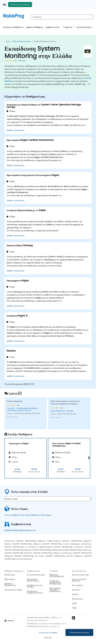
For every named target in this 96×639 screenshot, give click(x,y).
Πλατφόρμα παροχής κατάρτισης (55, 590)
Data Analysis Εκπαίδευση (22, 41)
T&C (74, 607)
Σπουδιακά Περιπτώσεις (33, 580)
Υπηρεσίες (68, 27)
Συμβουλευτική (52, 27)
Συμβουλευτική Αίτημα (34, 586)
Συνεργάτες (77, 585)
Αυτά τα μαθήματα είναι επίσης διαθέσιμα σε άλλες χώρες (27, 515)
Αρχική (8, 41)
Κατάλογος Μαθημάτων (13, 27)
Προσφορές (10, 579)
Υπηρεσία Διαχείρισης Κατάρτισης (55, 582)
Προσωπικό (77, 598)
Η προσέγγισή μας (36, 574)
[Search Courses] (62, 17)
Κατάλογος (9, 574)
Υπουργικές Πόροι (13, 589)
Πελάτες (76, 589)
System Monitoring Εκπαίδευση (45, 41)
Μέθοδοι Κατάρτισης (10, 584)
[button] (88, 457)
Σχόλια (75, 594)
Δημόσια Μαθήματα (34, 27)
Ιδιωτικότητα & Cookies (48, 632)
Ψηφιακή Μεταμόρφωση (57, 575)
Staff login (48, 637)
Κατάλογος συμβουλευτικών (35, 592)
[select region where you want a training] (48, 498)
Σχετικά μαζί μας (84, 27)
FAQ (74, 603)
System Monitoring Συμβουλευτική (20, 530)
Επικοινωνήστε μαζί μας (79, 632)
